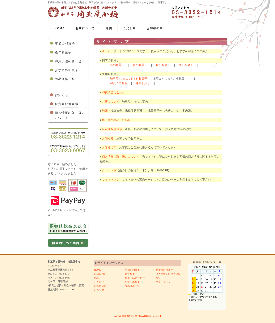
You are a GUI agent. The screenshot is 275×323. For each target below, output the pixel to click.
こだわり (129, 28)
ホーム (106, 51)
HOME (60, 28)
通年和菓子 (63, 52)
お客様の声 (155, 28)
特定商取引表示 (66, 104)
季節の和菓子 (65, 43)
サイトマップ (110, 179)
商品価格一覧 (65, 79)
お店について (85, 28)
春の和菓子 (117, 64)
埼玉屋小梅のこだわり (116, 119)
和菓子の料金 (118, 83)
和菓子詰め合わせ (68, 61)
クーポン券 (109, 170)
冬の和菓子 (186, 64)
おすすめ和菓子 (66, 70)
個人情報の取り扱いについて (70, 115)
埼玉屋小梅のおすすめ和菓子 (128, 78)
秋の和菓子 (163, 64)
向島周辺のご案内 (68, 243)
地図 (109, 28)
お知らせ (61, 95)
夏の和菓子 (140, 64)
